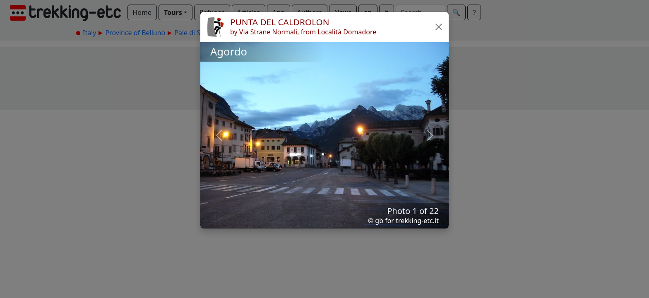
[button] (438, 27)
